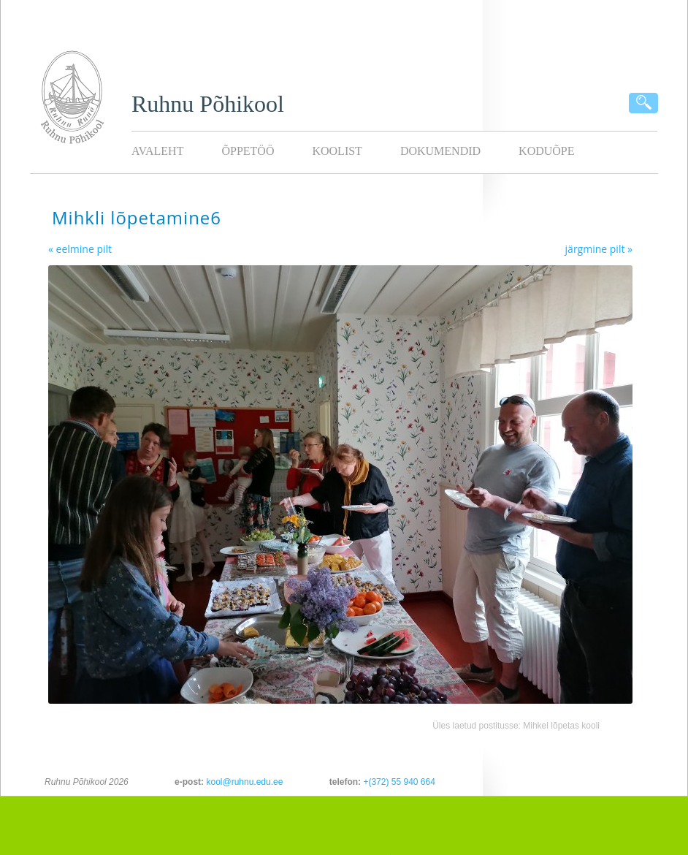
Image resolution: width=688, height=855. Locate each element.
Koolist (337, 151)
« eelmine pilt (80, 249)
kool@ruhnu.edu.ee (244, 782)
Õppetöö (247, 151)
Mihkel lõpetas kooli (561, 726)
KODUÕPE (546, 151)
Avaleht (157, 151)
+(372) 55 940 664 (399, 782)
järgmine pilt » (598, 249)
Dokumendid (440, 151)
